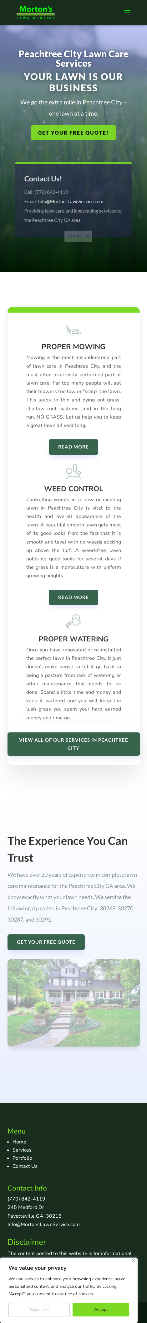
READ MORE (73, 461)
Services (22, 1150)
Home (19, 1141)
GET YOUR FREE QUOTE (46, 942)
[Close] (133, 1260)
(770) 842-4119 (26, 1199)
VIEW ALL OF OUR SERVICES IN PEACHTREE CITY (73, 744)
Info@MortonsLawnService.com (71, 201)
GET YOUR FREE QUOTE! (73, 133)
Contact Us (78, 236)
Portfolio (22, 1158)
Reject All (39, 1309)
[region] (69, 1290)
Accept (101, 1309)
